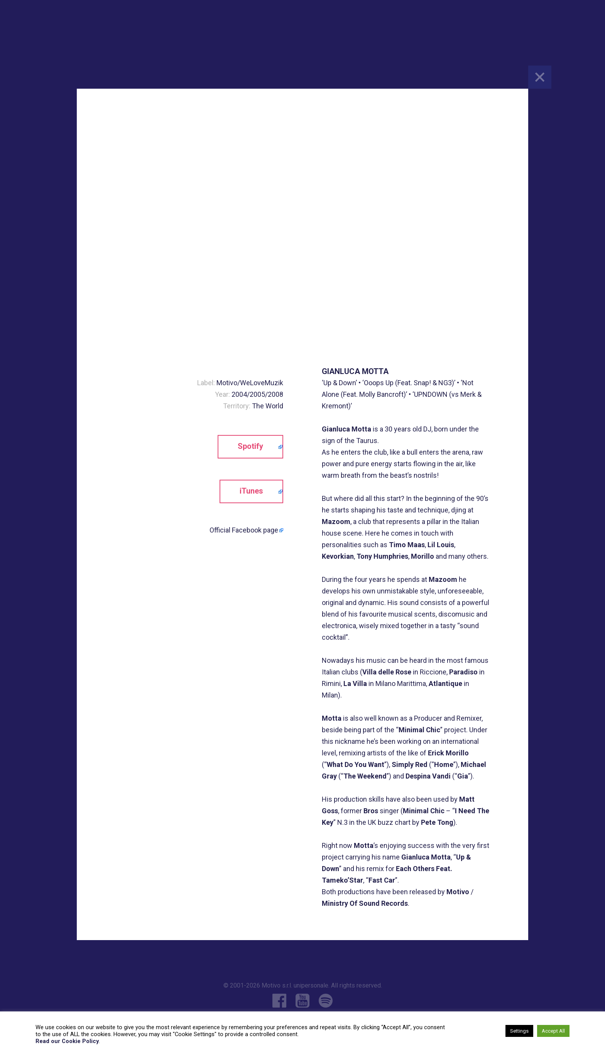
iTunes (251, 491)
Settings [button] (519, 1031)
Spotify (250, 446)
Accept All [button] (553, 1031)
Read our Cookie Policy (67, 1041)
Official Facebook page (244, 530)
